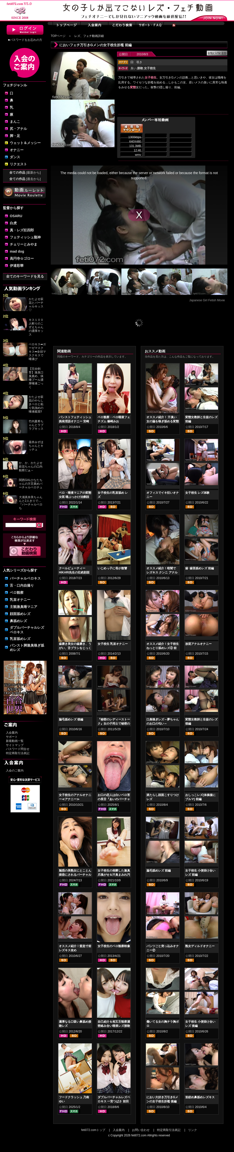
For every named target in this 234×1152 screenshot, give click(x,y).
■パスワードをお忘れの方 (25, 40)
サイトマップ (15, 745)
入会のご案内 (15, 770)
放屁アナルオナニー (198, 644)
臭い (133, 68)
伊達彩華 (17, 266)
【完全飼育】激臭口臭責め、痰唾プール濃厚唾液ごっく (36, 378)
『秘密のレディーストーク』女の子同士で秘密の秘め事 (114, 723)
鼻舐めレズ (18, 621)
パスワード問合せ (17, 749)
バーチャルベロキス (25, 578)
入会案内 (12, 732)
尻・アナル (18, 129)
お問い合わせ (141, 1130)
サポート (12, 736)
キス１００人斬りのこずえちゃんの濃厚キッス (36, 327)
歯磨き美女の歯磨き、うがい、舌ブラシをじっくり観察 (75, 648)
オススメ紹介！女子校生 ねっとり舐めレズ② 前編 (162, 648)
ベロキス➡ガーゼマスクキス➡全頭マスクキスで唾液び (37, 352)
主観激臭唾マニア (23, 607)
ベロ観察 (17, 592)
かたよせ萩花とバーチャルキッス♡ (36, 304)
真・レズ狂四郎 (22, 230)
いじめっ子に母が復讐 (112, 568)
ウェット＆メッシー (25, 143)
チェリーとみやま (23, 244)
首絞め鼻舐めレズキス (200, 1097)
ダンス (15, 157)
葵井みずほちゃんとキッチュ (36, 445)
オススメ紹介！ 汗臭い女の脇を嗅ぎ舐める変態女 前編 (162, 421)
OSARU (16, 216)
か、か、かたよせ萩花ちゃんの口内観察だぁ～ (30, 466)
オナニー (17, 150)
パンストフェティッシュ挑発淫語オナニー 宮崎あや (75, 421)
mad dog (17, 251)
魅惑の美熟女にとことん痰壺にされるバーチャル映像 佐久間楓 (75, 875)
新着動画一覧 (15, 741)
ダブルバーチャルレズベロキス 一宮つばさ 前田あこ (114, 1101)
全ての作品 (25, 172)
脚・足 (15, 136)
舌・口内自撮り (22, 585)
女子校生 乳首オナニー (113, 644)
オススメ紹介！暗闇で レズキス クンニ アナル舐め (162, 572)
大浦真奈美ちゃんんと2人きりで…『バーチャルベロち (30, 502)
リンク (192, 1130)
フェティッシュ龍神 (25, 237)
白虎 (13, 223)
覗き (139, 62)
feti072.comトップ (93, 1130)
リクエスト (18, 164)
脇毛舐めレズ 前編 (158, 870)
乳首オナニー (20, 600)
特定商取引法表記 (17, 753)
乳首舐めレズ (20, 639)
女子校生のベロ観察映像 (114, 946)
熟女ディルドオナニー (200, 946)
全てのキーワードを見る (25, 276)
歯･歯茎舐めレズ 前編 (199, 568)
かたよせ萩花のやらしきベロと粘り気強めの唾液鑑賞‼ (36, 404)
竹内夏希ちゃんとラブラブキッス (36, 425)
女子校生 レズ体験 (197, 492)
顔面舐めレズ (20, 614)
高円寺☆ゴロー (22, 258)
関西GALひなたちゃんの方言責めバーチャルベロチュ (30, 483)
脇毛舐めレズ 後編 (71, 719)
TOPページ (58, 36)
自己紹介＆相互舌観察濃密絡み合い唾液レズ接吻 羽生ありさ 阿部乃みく (114, 1026)
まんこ (15, 121)
